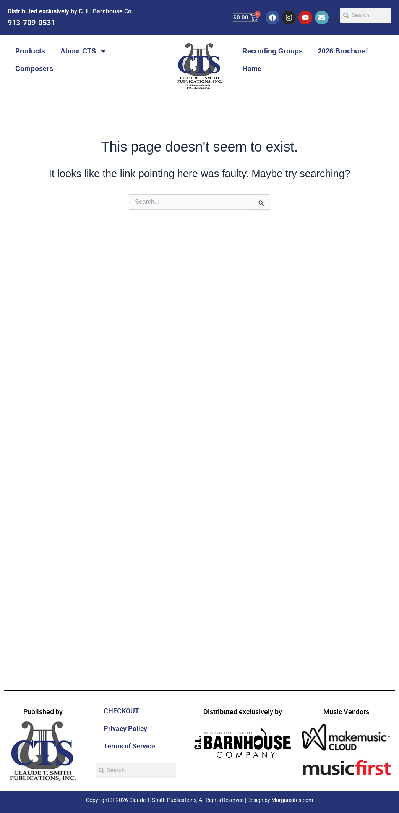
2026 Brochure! (343, 51)
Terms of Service (129, 746)
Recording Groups (272, 51)
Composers (34, 69)
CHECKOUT (121, 711)
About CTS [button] (83, 51)
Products (30, 51)
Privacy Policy (125, 728)
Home (251, 69)
